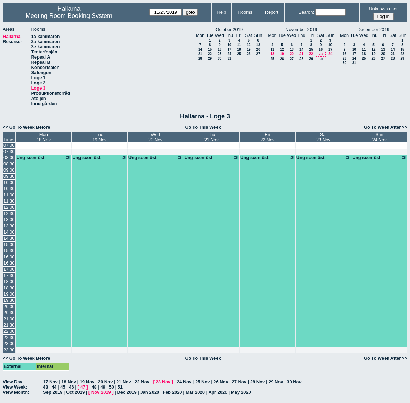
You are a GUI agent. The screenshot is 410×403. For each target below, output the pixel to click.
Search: (306, 12)
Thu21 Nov (211, 137)
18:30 (9, 287)
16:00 (9, 256)
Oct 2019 (75, 392)
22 (210, 54)
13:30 (9, 225)
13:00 (9, 219)
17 (229, 49)
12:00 (9, 207)
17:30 (9, 275)
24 (229, 54)
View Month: (16, 392)
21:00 (9, 318)
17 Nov (50, 381)
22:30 (9, 337)
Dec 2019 (126, 392)
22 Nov (142, 381)
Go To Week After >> (385, 127)
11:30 (9, 201)
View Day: (13, 381)
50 (111, 387)
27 (258, 54)
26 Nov (220, 381)
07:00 (9, 145)
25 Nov (202, 381)
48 (94, 387)
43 (45, 387)
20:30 (9, 312)
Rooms (245, 12)
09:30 (9, 176)
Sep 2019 (52, 392)
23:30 (9, 349)
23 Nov (163, 381)
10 (229, 45)
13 (258, 45)
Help (221, 12)
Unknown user (383, 8)
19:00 (9, 294)
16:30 (9, 263)
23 (219, 54)
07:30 (9, 151)
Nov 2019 (101, 392)
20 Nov (105, 381)
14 (200, 49)
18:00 (9, 281)
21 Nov (123, 381)
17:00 (9, 269)
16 (219, 49)
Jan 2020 (149, 392)
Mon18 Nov (43, 137)
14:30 (9, 238)
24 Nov (184, 381)
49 (102, 387)
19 (248, 49)
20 (258, 49)
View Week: (15, 387)
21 (200, 54)
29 (210, 58)
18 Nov (68, 381)
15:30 (9, 250)
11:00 (9, 194)
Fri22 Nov (267, 137)
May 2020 (241, 392)
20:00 (9, 306)
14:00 (9, 232)
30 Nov (294, 381)
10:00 (9, 182)
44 (54, 387)
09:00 (9, 170)
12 (248, 45)
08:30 (9, 163)
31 (229, 58)
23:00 (9, 343)
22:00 (9, 331)
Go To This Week (203, 127)
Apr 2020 (217, 392)
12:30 (9, 213)
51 (120, 387)
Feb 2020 (172, 392)
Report (271, 12)
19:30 (9, 300)
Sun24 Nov (379, 137)
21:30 (9, 325)
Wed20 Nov (155, 137)
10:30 (9, 188)
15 (210, 49)
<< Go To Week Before (26, 127)
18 (239, 49)
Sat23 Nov (323, 137)
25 (239, 54)
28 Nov (257, 381)
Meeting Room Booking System (68, 15)
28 (200, 58)
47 (82, 387)
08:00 (9, 157)
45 (62, 387)
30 (219, 58)
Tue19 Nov (99, 137)
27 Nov (239, 381)
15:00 (9, 244)
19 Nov (87, 381)
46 (71, 387)
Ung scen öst (44, 158)
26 (248, 54)
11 (239, 45)
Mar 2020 (195, 392)
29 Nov (276, 381)
